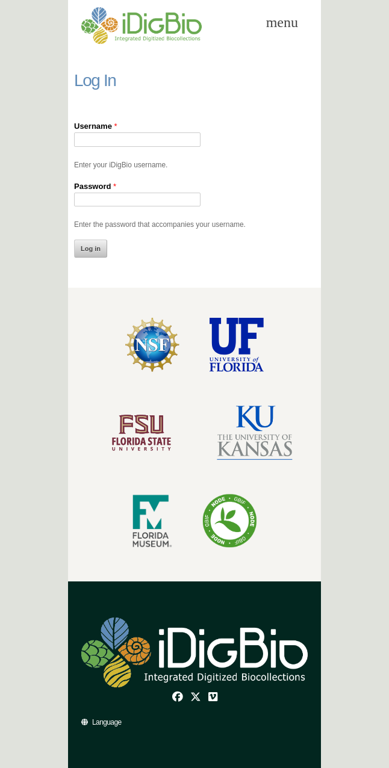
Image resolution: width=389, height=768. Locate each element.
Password (95, 186)
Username (95, 126)
